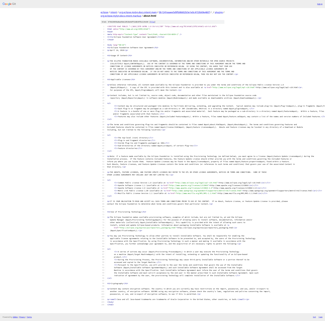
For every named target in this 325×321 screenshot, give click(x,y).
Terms (29, 317)
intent (113, 12)
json (320, 317)
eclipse (104, 12)
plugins (219, 12)
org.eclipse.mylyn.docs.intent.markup (121, 15)
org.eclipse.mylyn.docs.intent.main (138, 12)
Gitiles (15, 317)
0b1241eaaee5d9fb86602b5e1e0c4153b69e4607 (184, 12)
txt (314, 317)
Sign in (319, 4)
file (152, 22)
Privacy (22, 317)
